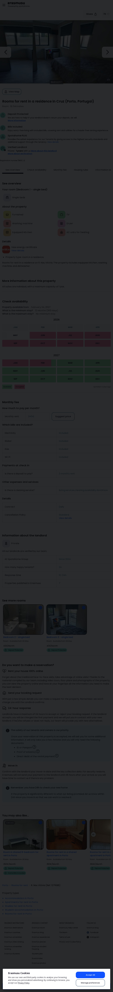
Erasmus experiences (41, 933)
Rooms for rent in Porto (18, 909)
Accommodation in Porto (19, 894)
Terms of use (64, 933)
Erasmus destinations (13, 924)
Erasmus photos (39, 959)
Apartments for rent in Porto (21, 898)
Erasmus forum (38, 924)
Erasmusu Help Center (68, 924)
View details (53, 142)
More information (17, 120)
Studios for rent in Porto (18, 902)
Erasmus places (39, 938)
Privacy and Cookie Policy (70, 938)
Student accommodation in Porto (24, 906)
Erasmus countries (12, 928)
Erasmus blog (38, 928)
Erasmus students (12, 950)
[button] (24, 156)
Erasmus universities (13, 933)
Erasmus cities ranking (14, 938)
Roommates (37, 954)
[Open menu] (4, 5)
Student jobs (37, 950)
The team (63, 928)
